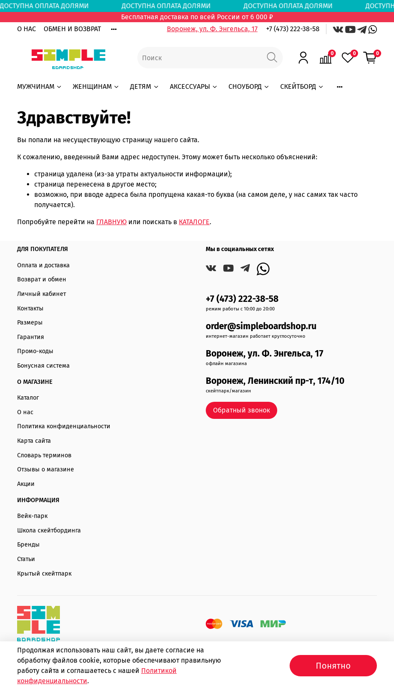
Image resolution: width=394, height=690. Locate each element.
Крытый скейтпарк (44, 573)
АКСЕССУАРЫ (194, 86)
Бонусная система (43, 365)
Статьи (26, 559)
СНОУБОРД (249, 86)
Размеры (30, 322)
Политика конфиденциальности (63, 426)
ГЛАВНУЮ (111, 222)
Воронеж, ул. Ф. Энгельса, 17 (212, 29)
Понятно (333, 666)
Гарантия (30, 337)
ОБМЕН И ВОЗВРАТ (72, 29)
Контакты (30, 308)
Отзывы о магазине (45, 469)
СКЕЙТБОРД (302, 86)
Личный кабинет (41, 294)
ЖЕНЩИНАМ (96, 86)
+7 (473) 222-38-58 (293, 29)
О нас (25, 412)
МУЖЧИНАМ (39, 86)
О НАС (26, 29)
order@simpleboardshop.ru (261, 326)
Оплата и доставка (43, 265)
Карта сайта (34, 440)
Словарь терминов (44, 455)
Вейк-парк (32, 516)
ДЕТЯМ (144, 86)
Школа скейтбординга (49, 530)
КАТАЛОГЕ (194, 222)
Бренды (28, 544)
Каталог (28, 397)
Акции (26, 484)
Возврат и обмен (41, 279)
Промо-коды (35, 351)
